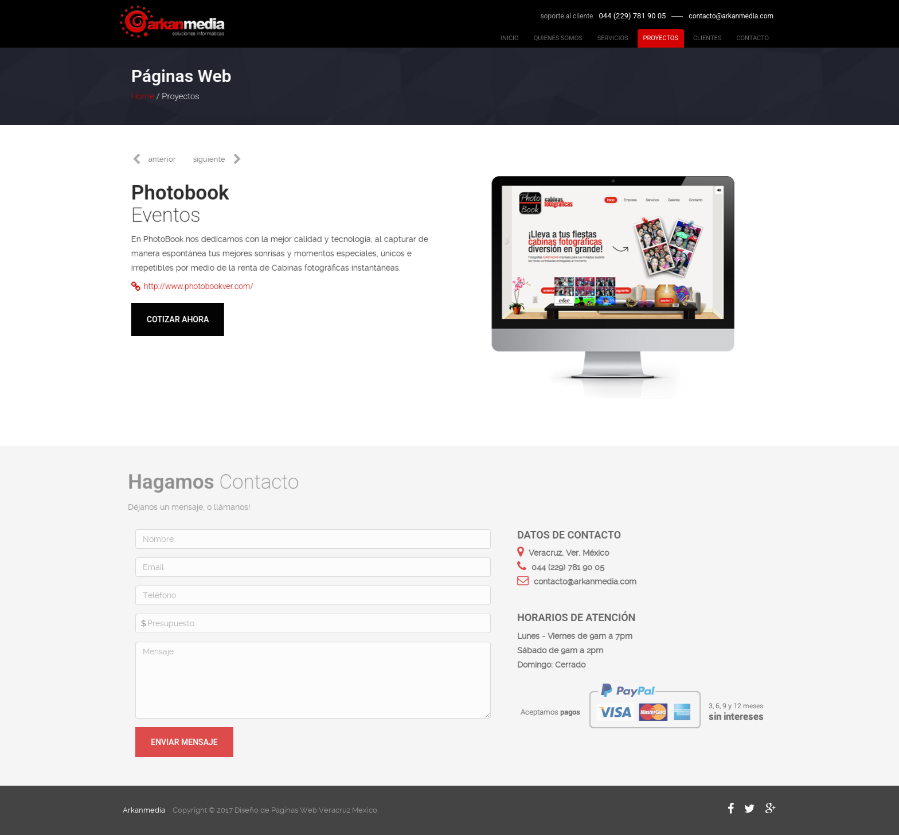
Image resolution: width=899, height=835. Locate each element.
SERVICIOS (612, 38)
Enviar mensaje (186, 742)
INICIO (510, 38)
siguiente (209, 159)
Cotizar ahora (177, 319)
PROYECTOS (660, 38)
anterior (161, 159)
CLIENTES (707, 38)
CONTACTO (752, 38)
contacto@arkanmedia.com (731, 16)
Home (142, 96)
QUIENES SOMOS (558, 38)
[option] (612, 277)
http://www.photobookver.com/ (192, 286)
